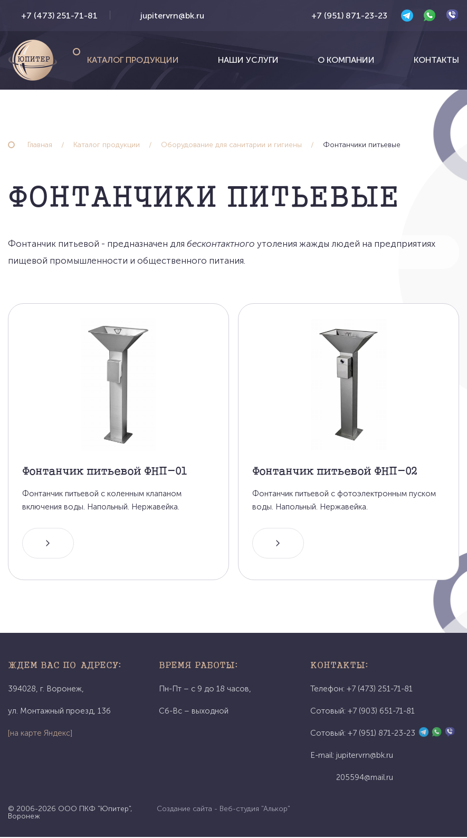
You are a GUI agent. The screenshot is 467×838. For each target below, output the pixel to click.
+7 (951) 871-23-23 (349, 16)
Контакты (436, 60)
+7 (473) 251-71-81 (59, 16)
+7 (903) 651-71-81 (381, 712)
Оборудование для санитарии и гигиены (231, 144)
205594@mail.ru (364, 778)
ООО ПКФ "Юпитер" (94, 809)
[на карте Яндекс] (40, 734)
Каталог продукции (133, 60)
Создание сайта (184, 809)
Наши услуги (248, 60)
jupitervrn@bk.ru (172, 16)
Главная (39, 144)
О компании (346, 60)
